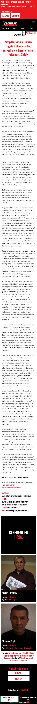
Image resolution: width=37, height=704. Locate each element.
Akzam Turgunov (11, 510)
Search (32, 28)
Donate (14, 28)
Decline (15, 15)
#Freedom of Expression (18, 504)
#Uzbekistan (12, 507)
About (22, 28)
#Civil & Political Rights (10, 501)
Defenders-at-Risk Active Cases (28, 698)
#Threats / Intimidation (24, 496)
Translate (32, 33)
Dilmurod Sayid (23, 510)
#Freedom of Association (16, 655)
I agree (5, 15)
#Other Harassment (9, 496)
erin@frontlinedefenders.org (11, 488)
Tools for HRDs (5, 28)
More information (6, 12)
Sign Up (18, 678)
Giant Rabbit (25, 690)
